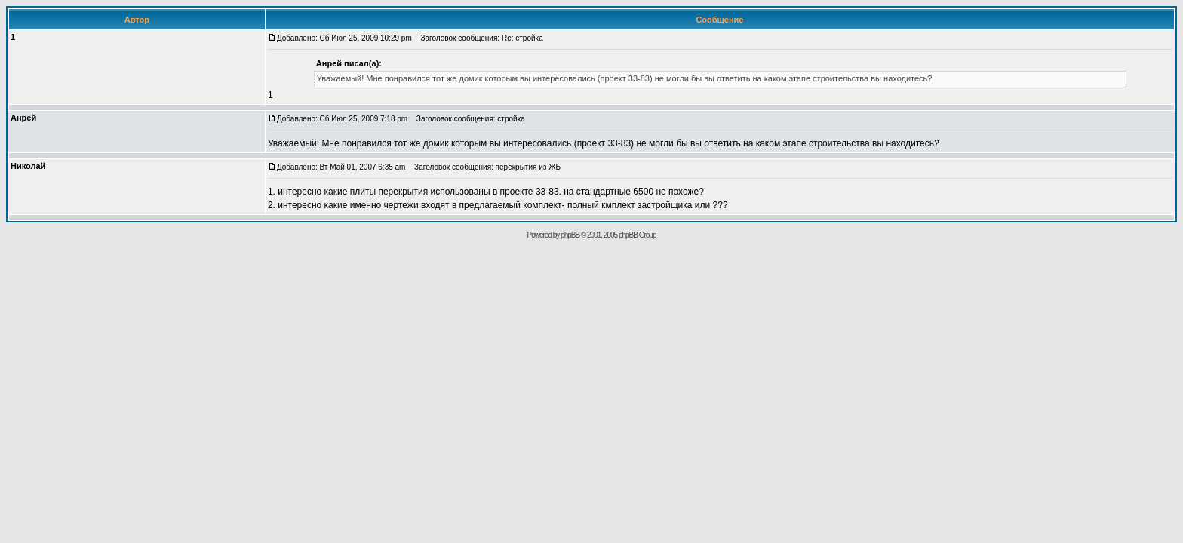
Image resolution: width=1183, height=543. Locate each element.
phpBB (570, 235)
